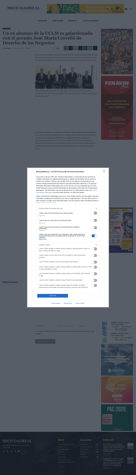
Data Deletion (55, 303)
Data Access (68, 303)
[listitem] (68, 208)
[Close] (105, 172)
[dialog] (68, 237)
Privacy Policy (80, 303)
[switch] (94, 213)
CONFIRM (53, 296)
